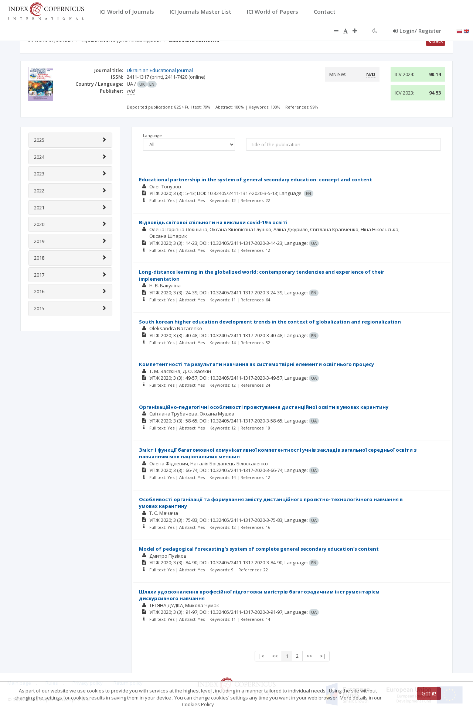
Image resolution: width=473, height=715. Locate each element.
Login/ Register (417, 30)
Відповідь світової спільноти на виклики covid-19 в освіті (213, 222)
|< (261, 656)
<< (275, 656)
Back (435, 41)
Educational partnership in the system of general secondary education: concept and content (255, 179)
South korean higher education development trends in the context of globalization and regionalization (270, 321)
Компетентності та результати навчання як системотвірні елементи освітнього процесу (256, 364)
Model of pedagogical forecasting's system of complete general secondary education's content (259, 548)
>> (309, 656)
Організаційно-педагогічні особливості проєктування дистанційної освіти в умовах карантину (263, 407)
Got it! (429, 693)
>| (323, 656)
